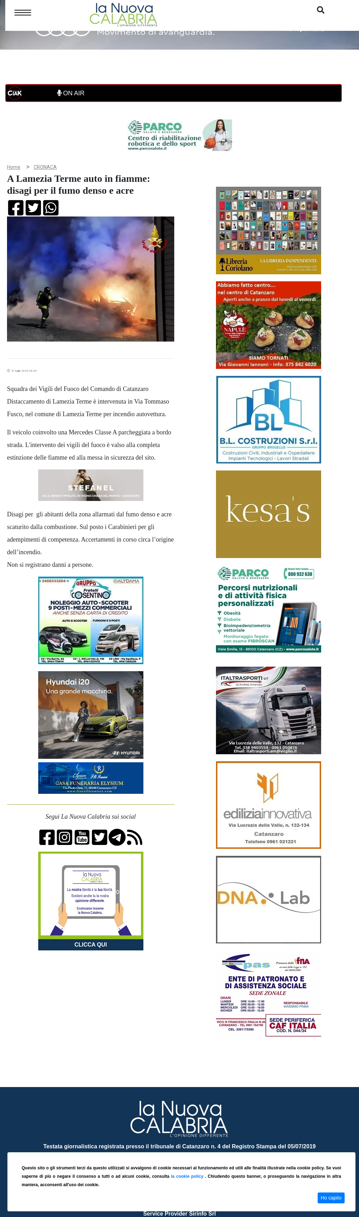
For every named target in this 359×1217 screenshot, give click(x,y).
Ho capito (331, 1198)
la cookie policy (188, 1176)
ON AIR (70, 93)
